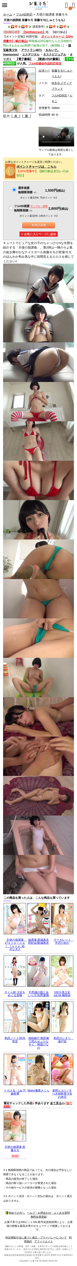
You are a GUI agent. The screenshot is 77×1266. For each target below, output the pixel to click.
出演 (44, 70)
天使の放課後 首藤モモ (15, 1148)
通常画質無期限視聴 (27, 190)
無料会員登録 (39, 1216)
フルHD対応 (24, 14)
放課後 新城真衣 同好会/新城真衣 (38, 941)
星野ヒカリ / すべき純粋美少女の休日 (62, 1093)
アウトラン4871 (31, 50)
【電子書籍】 (24, 59)
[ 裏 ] (26, 116)
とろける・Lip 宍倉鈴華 (15, 1092)
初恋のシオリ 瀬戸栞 (64, 1039)
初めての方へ (15, 1212)
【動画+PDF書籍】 (48, 59)
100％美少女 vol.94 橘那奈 (62, 994)
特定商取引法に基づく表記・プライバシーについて (36, 1237)
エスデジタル (30, 54)
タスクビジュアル (54, 54)
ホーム (7, 14)
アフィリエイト (43, 1241)
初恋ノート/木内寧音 (15, 1039)
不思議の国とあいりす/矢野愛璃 (38, 994)
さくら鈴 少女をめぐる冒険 (15, 994)
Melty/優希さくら (38, 1090)
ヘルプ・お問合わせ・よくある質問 (48, 1212)
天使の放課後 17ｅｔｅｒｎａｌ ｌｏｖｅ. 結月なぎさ (15, 944)
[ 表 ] (15, 116)
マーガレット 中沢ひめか (64, 941)
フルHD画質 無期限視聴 (31, 208)
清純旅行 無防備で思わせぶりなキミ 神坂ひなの (38, 1042)
